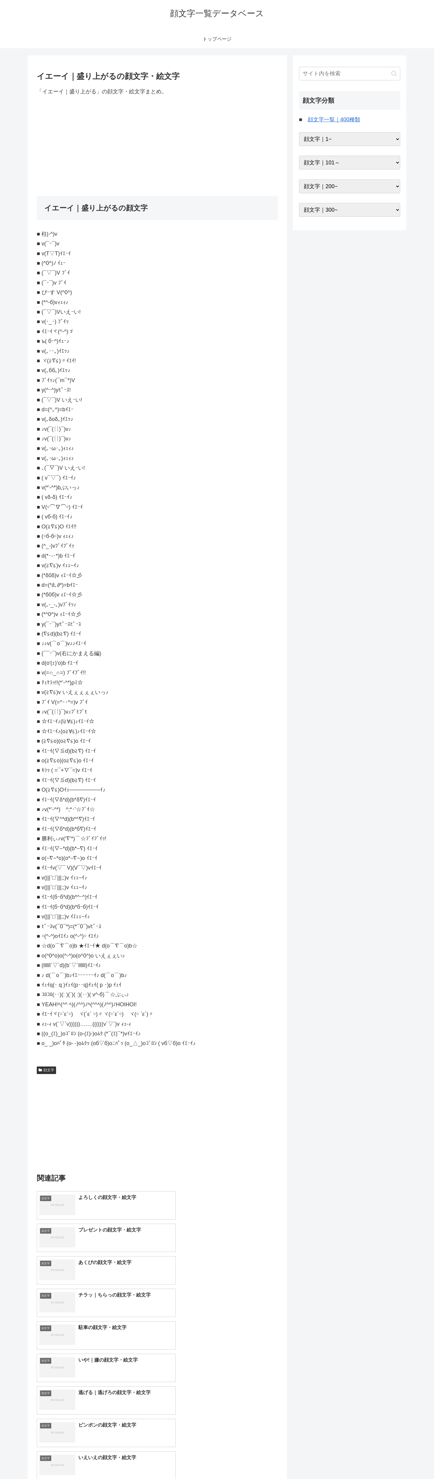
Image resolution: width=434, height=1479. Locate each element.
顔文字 (46, 1070)
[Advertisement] (157, 146)
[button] (394, 73)
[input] (349, 73)
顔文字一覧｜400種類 (334, 120)
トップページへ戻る (333, 1460)
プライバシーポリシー (379, 1460)
